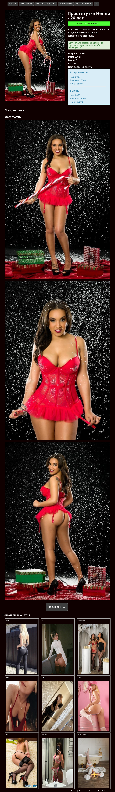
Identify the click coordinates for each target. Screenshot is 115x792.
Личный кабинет (103, 791)
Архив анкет (83, 791)
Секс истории (66, 4)
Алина (43, 678)
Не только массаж (83, 735)
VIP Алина (45, 735)
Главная (12, 4)
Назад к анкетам (57, 607)
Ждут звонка (26, 4)
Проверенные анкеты (45, 4)
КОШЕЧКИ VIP (81, 621)
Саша (7, 678)
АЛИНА (79, 678)
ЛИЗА (7, 621)
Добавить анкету (83, 4)
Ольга (8, 735)
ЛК (96, 4)
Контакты (92, 791)
